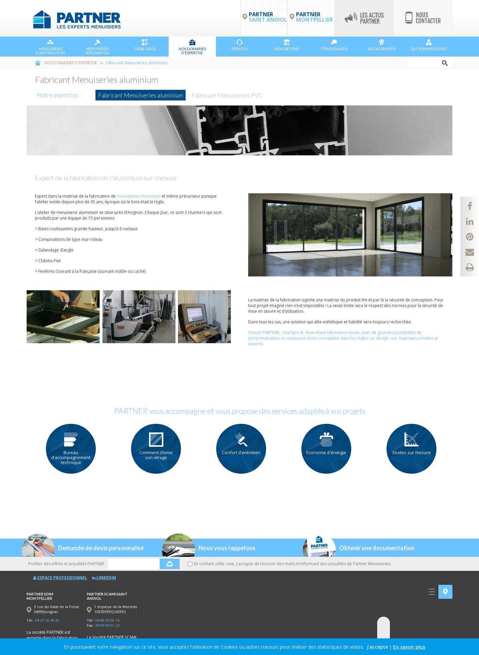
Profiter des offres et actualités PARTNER (66, 564)
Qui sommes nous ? (429, 45)
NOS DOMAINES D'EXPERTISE (192, 47)
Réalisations (286, 45)
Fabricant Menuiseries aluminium (140, 95)
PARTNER (314, 17)
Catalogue (145, 45)
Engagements (381, 45)
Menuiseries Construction (50, 47)
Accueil (38, 63)
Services (239, 45)
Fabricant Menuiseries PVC (227, 95)
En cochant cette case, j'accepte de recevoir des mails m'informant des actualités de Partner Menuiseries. (290, 564)
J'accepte (377, 647)
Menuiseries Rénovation (97, 47)
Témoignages (334, 45)
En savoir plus (409, 647)
